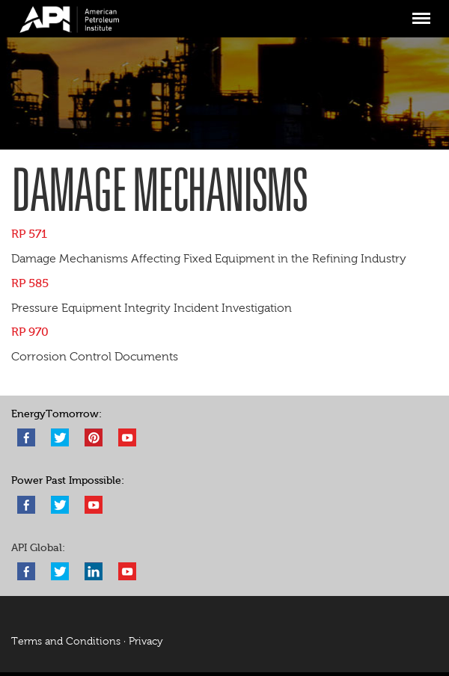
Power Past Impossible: (67, 480)
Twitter (60, 437)
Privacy (146, 641)
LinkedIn (94, 571)
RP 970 (30, 331)
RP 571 (29, 233)
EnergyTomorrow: (56, 414)
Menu (421, 11)
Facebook (26, 437)
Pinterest (94, 437)
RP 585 (30, 283)
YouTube (127, 437)
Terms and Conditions (65, 641)
